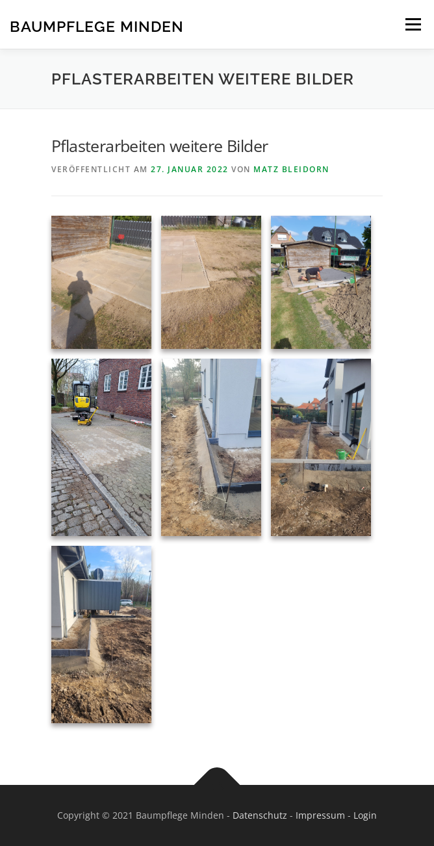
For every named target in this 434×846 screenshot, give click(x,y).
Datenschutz (260, 815)
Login (365, 815)
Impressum (320, 815)
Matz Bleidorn (291, 169)
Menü (412, 24)
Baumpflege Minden (97, 25)
